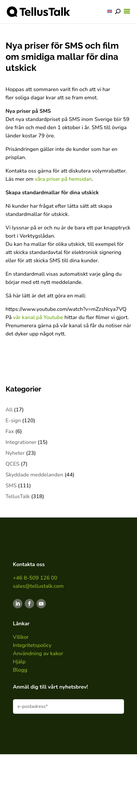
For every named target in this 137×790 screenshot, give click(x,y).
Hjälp (19, 661)
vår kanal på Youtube (38, 317)
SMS (11, 485)
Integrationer (21, 442)
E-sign (13, 420)
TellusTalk (18, 496)
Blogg (20, 669)
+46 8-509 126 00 (35, 577)
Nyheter (15, 453)
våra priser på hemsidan (63, 179)
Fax (10, 431)
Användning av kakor (38, 653)
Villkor (21, 637)
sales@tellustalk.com (38, 586)
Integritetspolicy (32, 645)
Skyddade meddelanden (34, 474)
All (9, 409)
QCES (13, 463)
